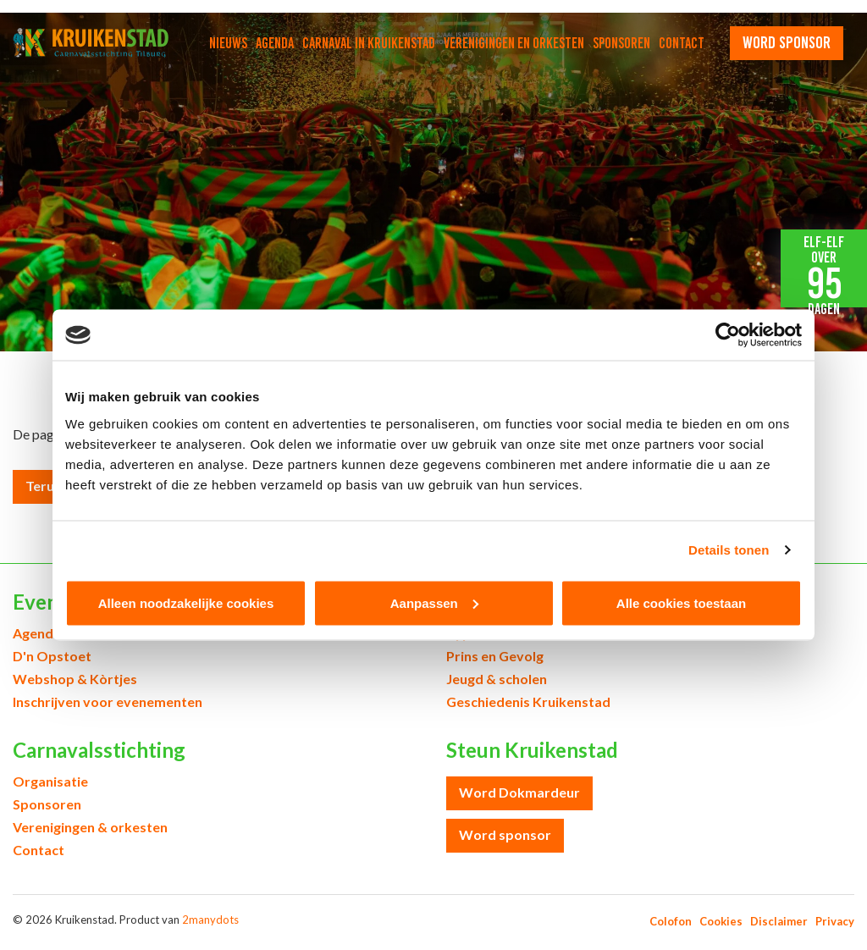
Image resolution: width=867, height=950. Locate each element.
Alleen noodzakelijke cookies (186, 602)
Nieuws (228, 43)
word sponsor (787, 42)
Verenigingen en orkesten (514, 43)
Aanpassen (434, 602)
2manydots (210, 919)
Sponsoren (621, 43)
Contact (681, 43)
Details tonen (728, 550)
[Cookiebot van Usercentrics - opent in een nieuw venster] (728, 335)
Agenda (275, 43)
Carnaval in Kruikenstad (368, 43)
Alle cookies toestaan (681, 602)
